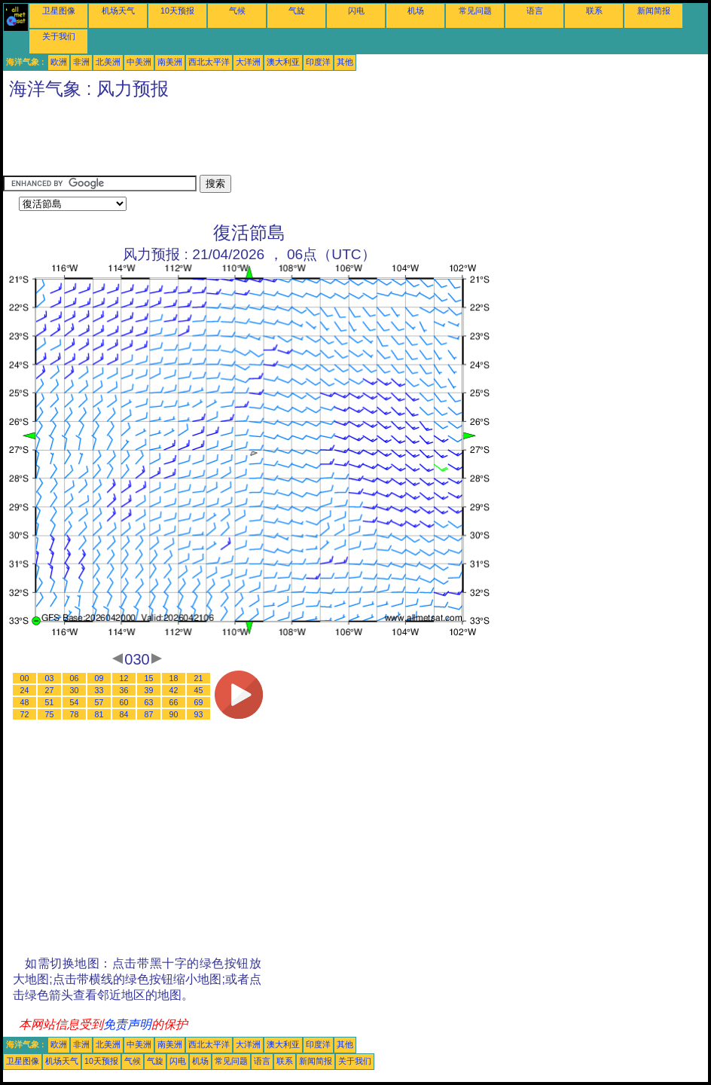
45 (198, 690)
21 (198, 678)
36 (124, 690)
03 (49, 678)
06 (74, 678)
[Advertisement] (277, 141)
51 (49, 702)
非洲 (81, 61)
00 (24, 678)
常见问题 (475, 10)
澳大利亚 (283, 61)
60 (124, 702)
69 (198, 702)
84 (124, 714)
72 (24, 714)
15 (149, 678)
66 (174, 702)
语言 (534, 10)
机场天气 (118, 10)
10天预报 (177, 10)
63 (149, 702)
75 (49, 714)
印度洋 (318, 61)
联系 (594, 10)
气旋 (296, 10)
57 (99, 702)
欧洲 (58, 61)
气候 (237, 10)
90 (174, 714)
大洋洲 (248, 61)
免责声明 (127, 1024)
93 (198, 714)
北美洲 (108, 61)
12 (124, 678)
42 (174, 690)
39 (149, 690)
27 (49, 690)
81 (99, 714)
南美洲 (169, 61)
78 (74, 714)
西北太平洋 (209, 61)
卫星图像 (58, 10)
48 (24, 702)
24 (24, 690)
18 (174, 678)
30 (74, 690)
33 (99, 690)
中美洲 (139, 61)
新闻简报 (653, 10)
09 (99, 678)
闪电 (356, 10)
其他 (345, 61)
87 (149, 714)
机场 (415, 10)
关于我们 (58, 36)
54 (74, 702)
